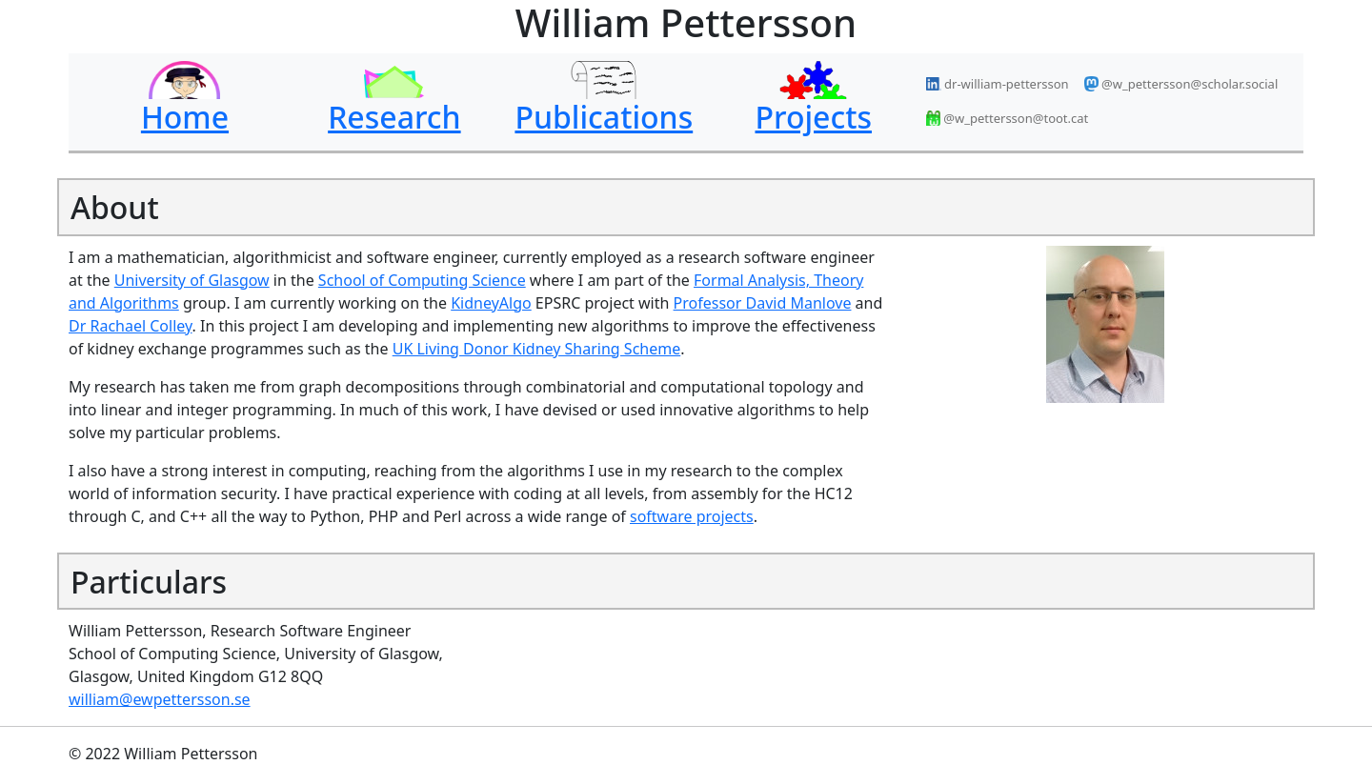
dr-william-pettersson (997, 83)
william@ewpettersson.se (160, 699)
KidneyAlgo (491, 302)
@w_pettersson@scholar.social (1181, 83)
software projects (692, 516)
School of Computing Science (422, 280)
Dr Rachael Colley (130, 325)
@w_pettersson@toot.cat (1007, 118)
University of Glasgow (192, 280)
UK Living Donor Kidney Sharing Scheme (537, 348)
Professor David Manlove (763, 302)
